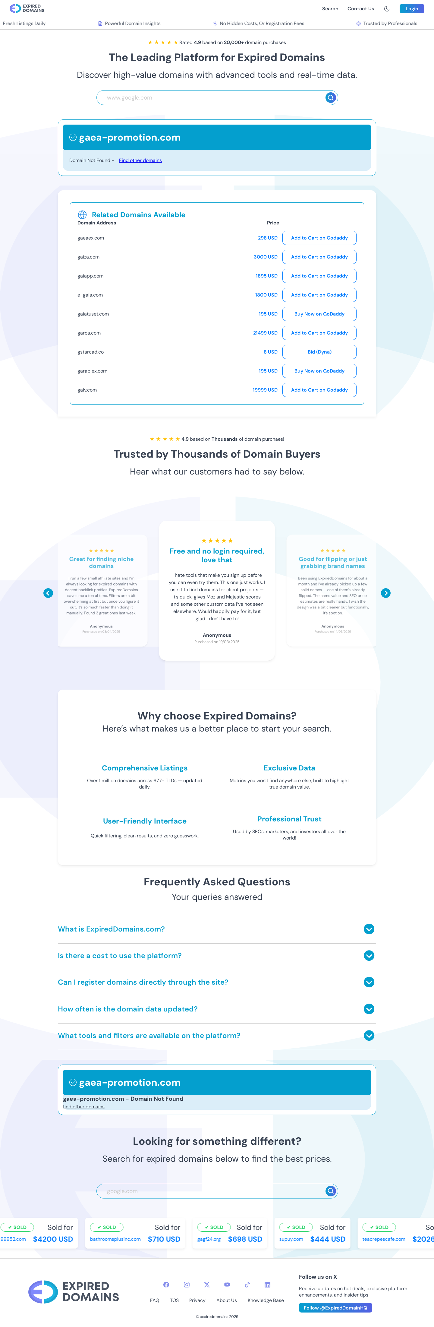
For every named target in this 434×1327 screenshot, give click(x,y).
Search (330, 8)
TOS (174, 1300)
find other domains (84, 1106)
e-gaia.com (90, 295)
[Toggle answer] (369, 929)
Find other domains (140, 160)
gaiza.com (88, 257)
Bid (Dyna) (320, 352)
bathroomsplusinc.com (116, 1239)
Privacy (197, 1300)
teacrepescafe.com (384, 1239)
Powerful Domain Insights (130, 23)
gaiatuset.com (93, 314)
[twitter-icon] (207, 1284)
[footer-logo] (73, 1293)
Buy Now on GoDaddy (319, 314)
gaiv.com (87, 390)
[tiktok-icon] (247, 1284)
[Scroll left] (48, 593)
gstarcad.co (90, 352)
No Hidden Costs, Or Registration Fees (259, 23)
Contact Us (361, 8)
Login (412, 8)
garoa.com (89, 333)
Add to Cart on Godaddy (319, 238)
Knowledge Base (266, 1300)
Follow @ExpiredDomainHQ (335, 1308)
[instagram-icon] (187, 1284)
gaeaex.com (90, 238)
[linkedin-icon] (267, 1284)
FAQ (154, 1300)
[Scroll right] (386, 593)
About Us (226, 1300)
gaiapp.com (90, 276)
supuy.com (292, 1239)
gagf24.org (210, 1239)
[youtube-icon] (227, 1284)
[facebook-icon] (166, 1284)
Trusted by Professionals (387, 23)
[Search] (331, 97)
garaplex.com (92, 371)
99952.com (14, 1239)
